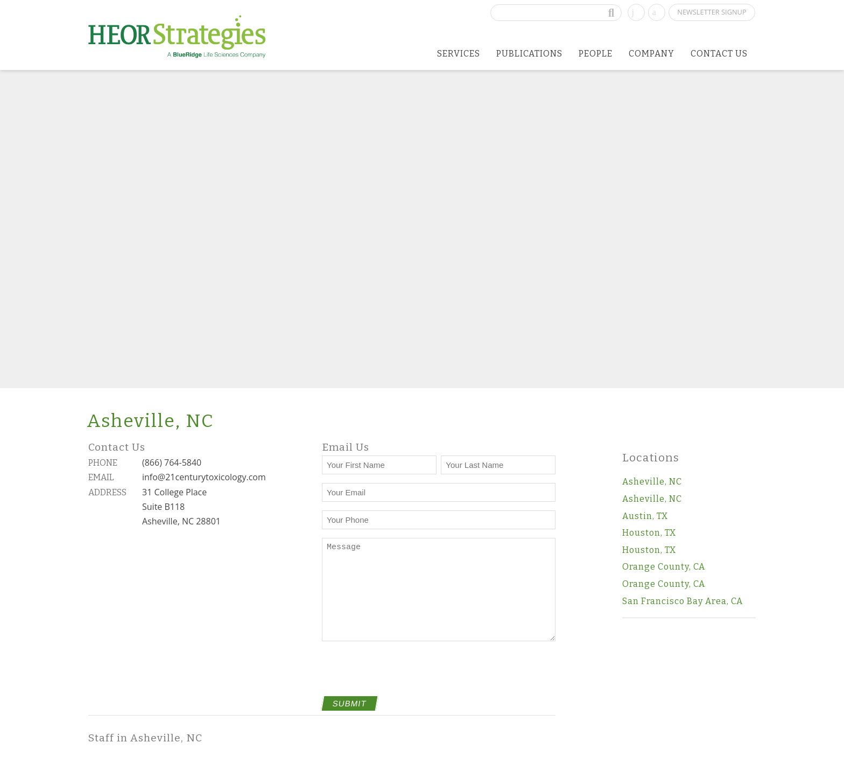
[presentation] (404, 675)
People (596, 53)
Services (458, 53)
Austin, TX (645, 516)
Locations (650, 458)
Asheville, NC (652, 481)
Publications (529, 53)
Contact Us (719, 53)
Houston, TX (649, 533)
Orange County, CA (663, 567)
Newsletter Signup (711, 12)
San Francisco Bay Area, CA (682, 601)
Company (651, 53)
